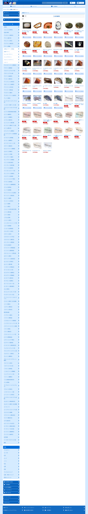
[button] (75, 6)
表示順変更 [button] (57, 16)
